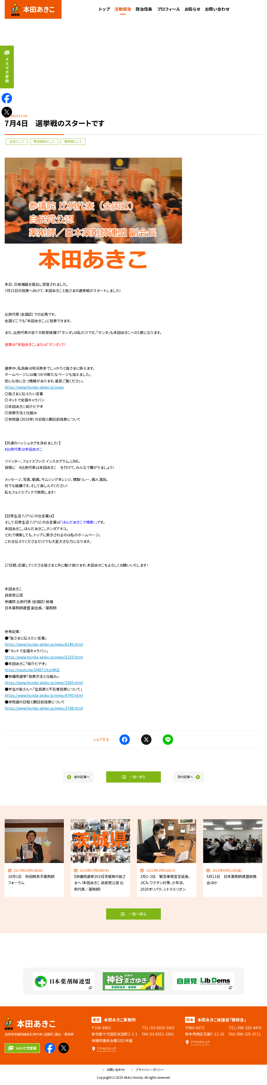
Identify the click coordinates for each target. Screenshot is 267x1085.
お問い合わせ (114, 1069)
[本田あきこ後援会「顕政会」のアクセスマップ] (197, 1042)
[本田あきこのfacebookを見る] (7, 98)
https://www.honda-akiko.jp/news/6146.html (44, 644)
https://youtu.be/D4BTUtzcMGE (32, 669)
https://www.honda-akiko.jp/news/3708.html (44, 708)
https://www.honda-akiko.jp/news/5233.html (44, 657)
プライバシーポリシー (148, 1069)
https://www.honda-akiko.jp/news (34, 387)
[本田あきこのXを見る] (7, 112)
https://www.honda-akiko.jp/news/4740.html (44, 695)
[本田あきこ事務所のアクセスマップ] (104, 1048)
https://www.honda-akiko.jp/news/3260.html (44, 682)
